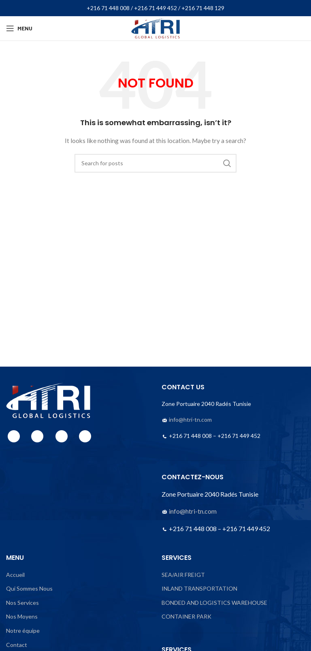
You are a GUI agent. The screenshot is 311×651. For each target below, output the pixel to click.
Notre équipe (23, 630)
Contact (16, 644)
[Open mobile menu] (19, 28)
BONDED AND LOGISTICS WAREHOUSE (214, 602)
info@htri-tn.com (190, 419)
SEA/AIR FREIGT (183, 574)
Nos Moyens (22, 616)
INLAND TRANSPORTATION (199, 588)
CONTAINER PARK (186, 616)
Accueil (15, 574)
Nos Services (22, 602)
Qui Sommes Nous (29, 588)
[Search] (155, 163)
